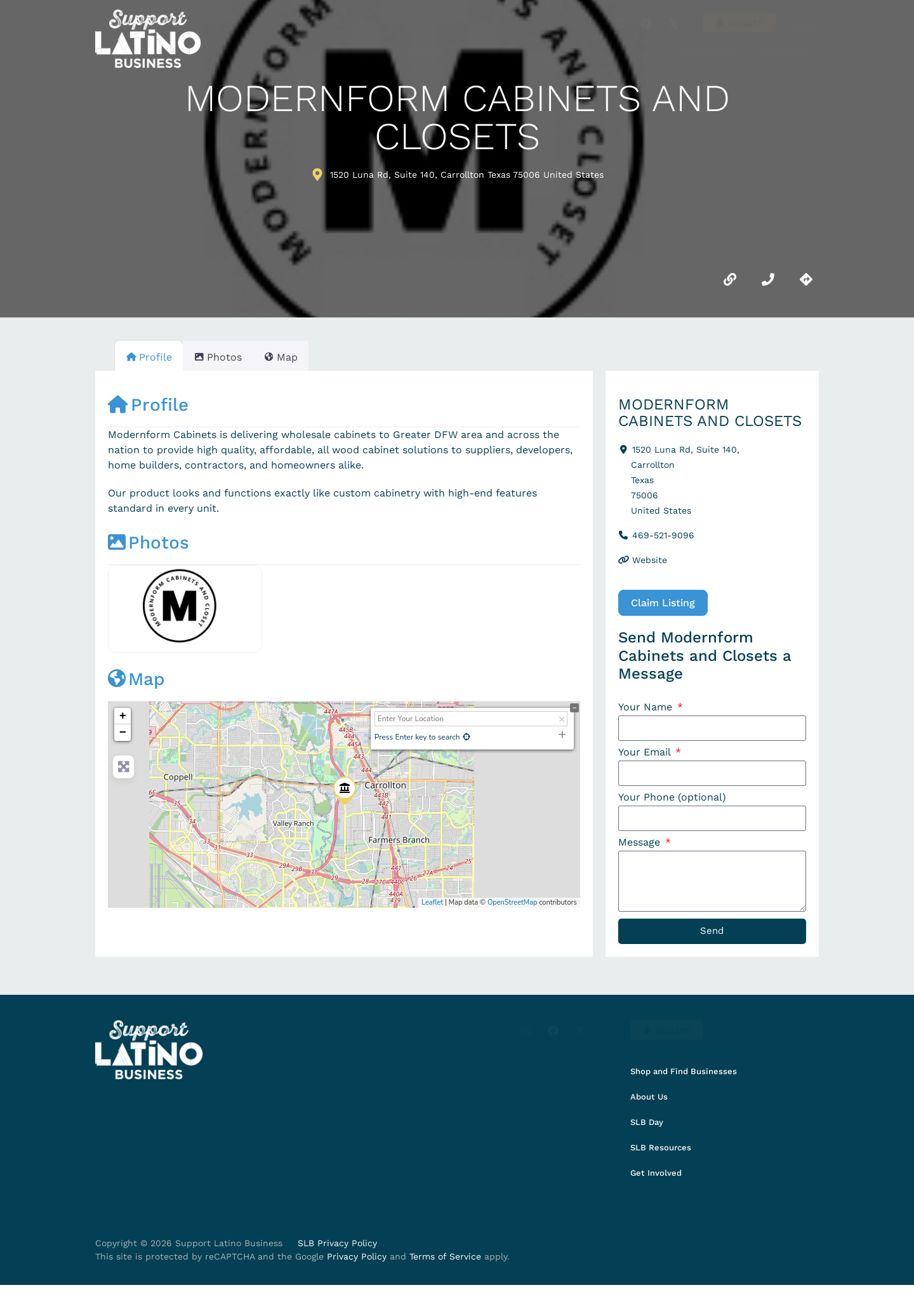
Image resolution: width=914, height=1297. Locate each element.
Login (807, 26)
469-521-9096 (663, 535)
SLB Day (434, 54)
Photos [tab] (225, 357)
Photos (148, 542)
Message (640, 846)
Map (136, 678)
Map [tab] (296, 357)
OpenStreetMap (512, 902)
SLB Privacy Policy (337, 1254)
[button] (739, 22)
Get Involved (707, 54)
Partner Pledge (521, 54)
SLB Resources (617, 54)
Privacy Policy (357, 1268)
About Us (790, 54)
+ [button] (122, 716)
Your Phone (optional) (672, 800)
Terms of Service (445, 1268)
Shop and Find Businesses (324, 54)
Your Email (645, 753)
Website (649, 560)
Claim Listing (663, 603)
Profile (148, 404)
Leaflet (432, 902)
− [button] (122, 732)
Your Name (646, 707)
